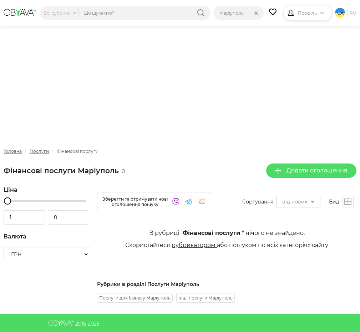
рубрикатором (194, 245)
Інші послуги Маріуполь (205, 298)
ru (353, 13)
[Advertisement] (180, 81)
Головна (13, 151)
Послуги (39, 151)
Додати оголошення (311, 170)
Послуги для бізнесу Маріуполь (135, 298)
